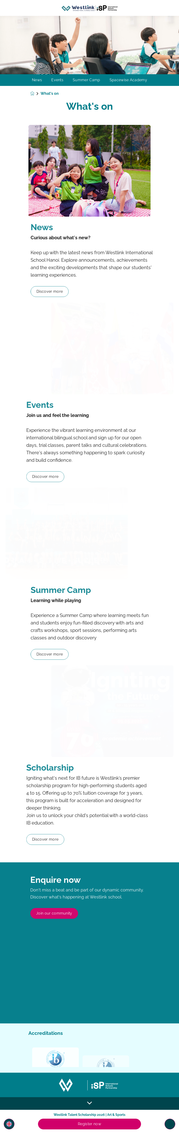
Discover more (70, 291)
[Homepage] (35, 93)
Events (57, 80)
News (37, 80)
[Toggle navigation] (170, 1124)
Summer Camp (86, 80)
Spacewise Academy (128, 80)
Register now (89, 1124)
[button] (9, 1124)
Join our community (54, 935)
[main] (89, 575)
